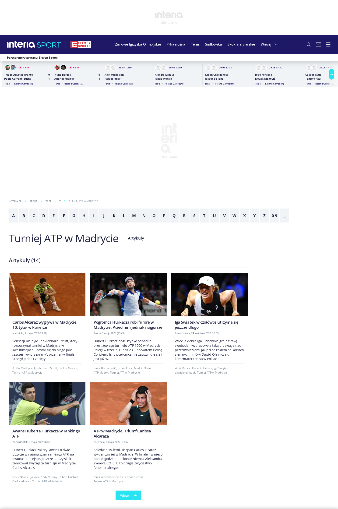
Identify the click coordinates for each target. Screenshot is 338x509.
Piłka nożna (175, 44)
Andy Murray (49, 477)
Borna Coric (125, 368)
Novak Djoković (29, 477)
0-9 (275, 215)
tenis (97, 368)
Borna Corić (108, 368)
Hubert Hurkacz (202, 368)
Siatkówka (213, 44)
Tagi (51, 201)
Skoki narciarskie (241, 44)
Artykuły (136, 238)
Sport (36, 201)
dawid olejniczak (185, 373)
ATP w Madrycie (22, 368)
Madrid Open (142, 368)
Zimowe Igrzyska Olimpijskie (138, 44)
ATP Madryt (101, 373)
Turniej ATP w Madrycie (63, 238)
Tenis (195, 44)
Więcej (266, 44)
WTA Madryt (183, 368)
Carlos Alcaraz (68, 368)
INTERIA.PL (17, 201)
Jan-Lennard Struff (45, 368)
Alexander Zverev (112, 477)
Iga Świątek (221, 368)
